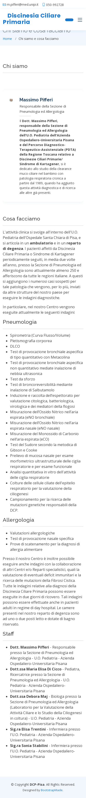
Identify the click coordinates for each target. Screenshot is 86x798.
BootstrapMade (52, 790)
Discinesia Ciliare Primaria (32, 19)
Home (7, 38)
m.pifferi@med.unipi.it (23, 4)
